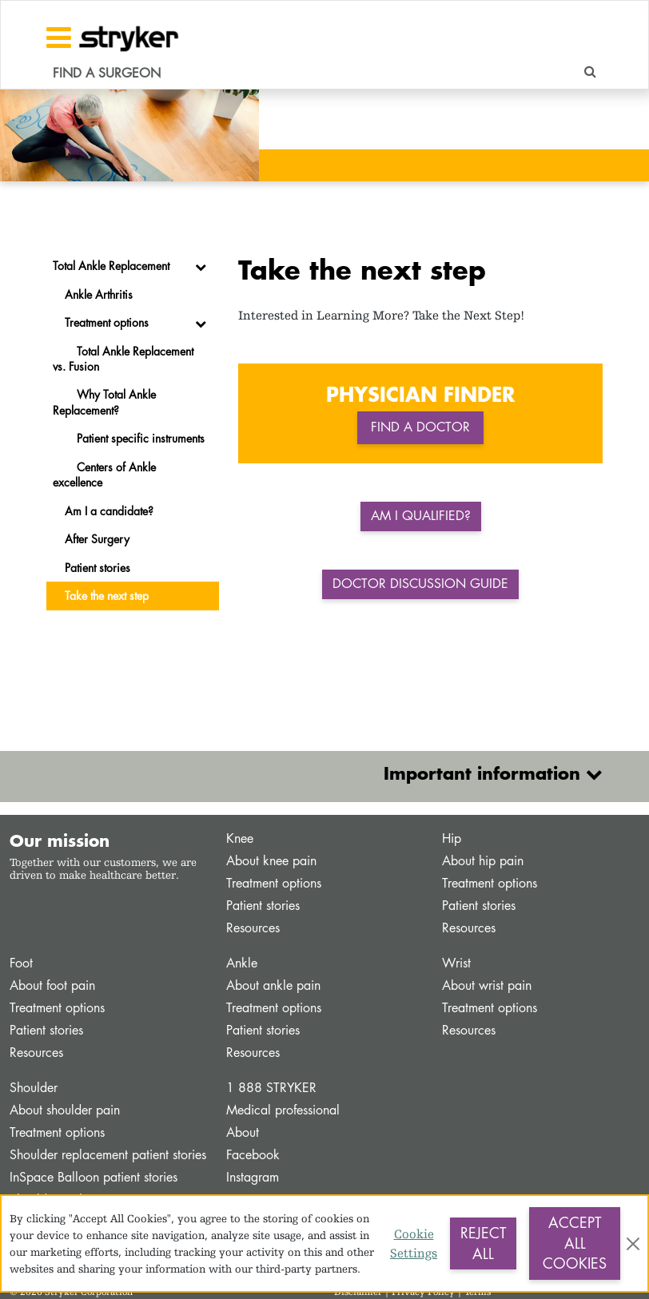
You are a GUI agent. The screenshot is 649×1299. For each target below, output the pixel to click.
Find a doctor (420, 427)
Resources (253, 928)
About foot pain (52, 985)
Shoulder (34, 1087)
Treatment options (273, 883)
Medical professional (283, 1110)
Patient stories (263, 905)
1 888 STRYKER (271, 1087)
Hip (451, 838)
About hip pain (483, 860)
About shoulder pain (65, 1110)
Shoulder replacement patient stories (108, 1154)
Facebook (253, 1154)
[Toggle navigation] (58, 37)
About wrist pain (487, 985)
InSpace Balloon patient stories (93, 1177)
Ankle (241, 963)
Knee (239, 838)
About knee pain (271, 860)
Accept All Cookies (575, 1243)
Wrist (456, 963)
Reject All (483, 1243)
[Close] (633, 1243)
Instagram (252, 1177)
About (242, 1132)
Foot (21, 963)
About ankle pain (273, 985)
